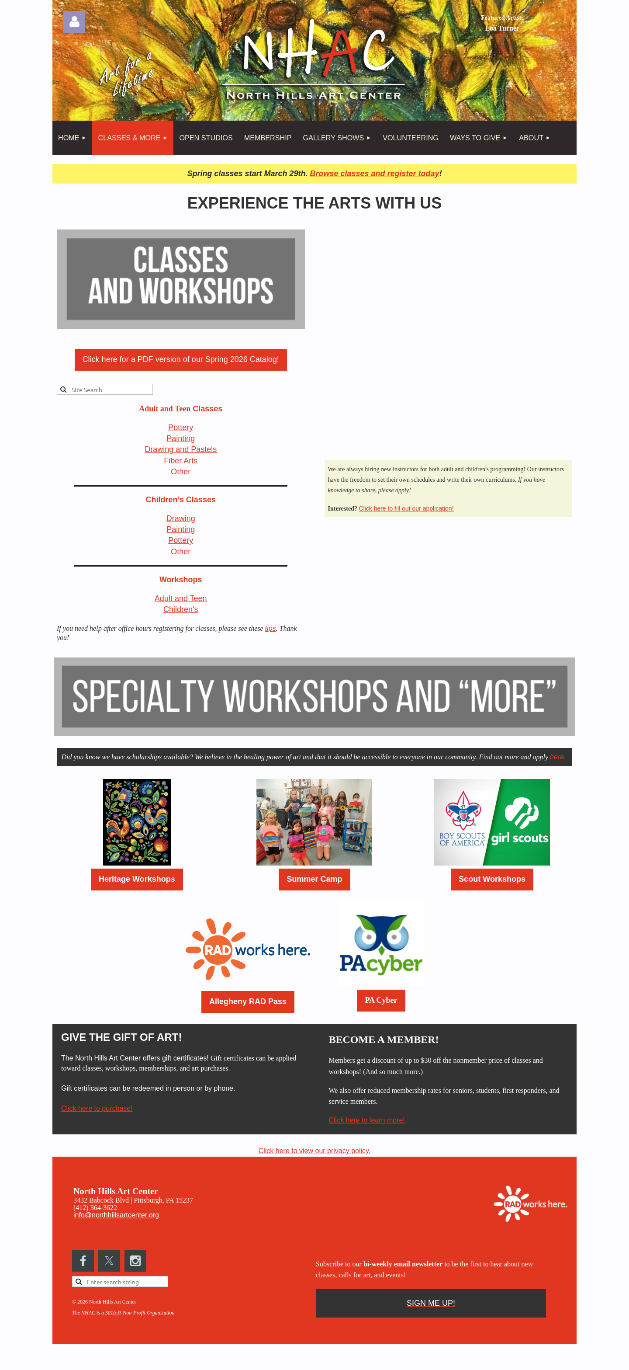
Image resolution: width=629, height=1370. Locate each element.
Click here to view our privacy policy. (315, 1150)
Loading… (445, 338)
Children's (180, 609)
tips (270, 628)
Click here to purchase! (97, 1108)
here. (558, 757)
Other (180, 471)
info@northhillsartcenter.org (116, 1215)
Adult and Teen (181, 598)
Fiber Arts (180, 460)
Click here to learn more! (367, 1120)
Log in (74, 22)
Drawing (180, 518)
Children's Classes (181, 499)
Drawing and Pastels (181, 449)
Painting (180, 438)
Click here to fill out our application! (406, 508)
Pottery (180, 427)
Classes (180, 408)
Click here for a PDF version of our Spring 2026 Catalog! (181, 359)
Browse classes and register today (374, 173)
